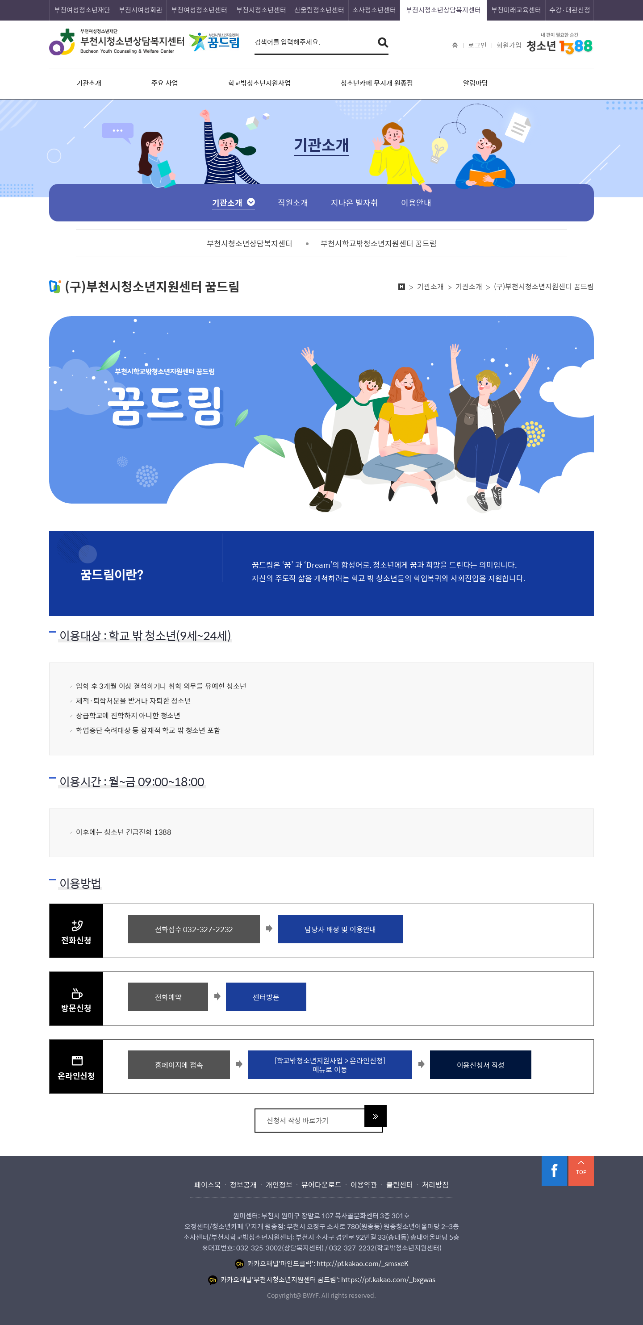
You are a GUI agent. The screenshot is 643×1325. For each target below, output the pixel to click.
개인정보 (279, 1184)
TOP (581, 1172)
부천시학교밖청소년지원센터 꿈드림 (379, 243)
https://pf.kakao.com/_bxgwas (388, 1279)
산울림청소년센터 (319, 10)
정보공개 (243, 1184)
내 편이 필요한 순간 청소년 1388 (560, 44)
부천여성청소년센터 (199, 10)
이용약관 (364, 1184)
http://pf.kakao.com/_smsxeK (363, 1263)
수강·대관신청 (569, 10)
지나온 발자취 (354, 202)
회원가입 (509, 45)
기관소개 (227, 202)
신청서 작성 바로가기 (298, 1120)
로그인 (477, 45)
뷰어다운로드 (321, 1184)
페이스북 (554, 1171)
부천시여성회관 (141, 10)
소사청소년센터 (374, 10)
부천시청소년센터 (261, 10)
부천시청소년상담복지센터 (443, 10)
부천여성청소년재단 (82, 10)
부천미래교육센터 (516, 10)
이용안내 (416, 202)
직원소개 (293, 202)
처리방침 (435, 1184)
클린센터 (399, 1184)
